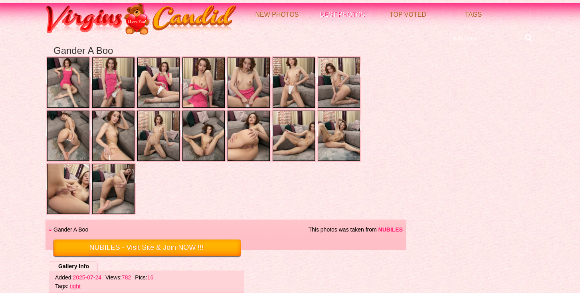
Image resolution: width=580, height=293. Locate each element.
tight (75, 286)
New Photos (277, 14)
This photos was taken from (355, 229)
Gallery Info (73, 266)
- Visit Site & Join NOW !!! (146, 247)
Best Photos (342, 14)
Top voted (408, 14)
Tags (473, 14)
